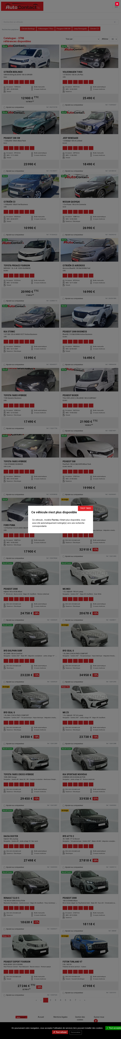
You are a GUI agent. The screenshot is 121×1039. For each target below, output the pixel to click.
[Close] (117, 4)
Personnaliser (75, 1032)
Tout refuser (60, 1032)
